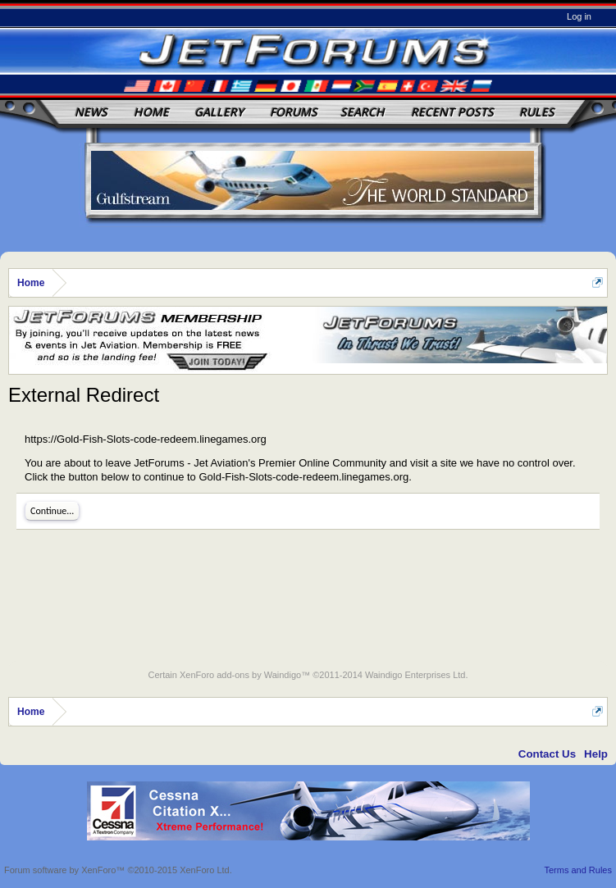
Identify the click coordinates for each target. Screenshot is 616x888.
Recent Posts (452, 112)
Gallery (219, 112)
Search (362, 112)
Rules (536, 112)
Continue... (52, 511)
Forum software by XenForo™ (118, 870)
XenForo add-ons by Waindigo (240, 675)
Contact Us (547, 754)
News (91, 112)
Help (596, 754)
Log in (579, 16)
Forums (293, 112)
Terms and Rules (578, 870)
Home (151, 112)
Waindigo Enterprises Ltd (415, 675)
